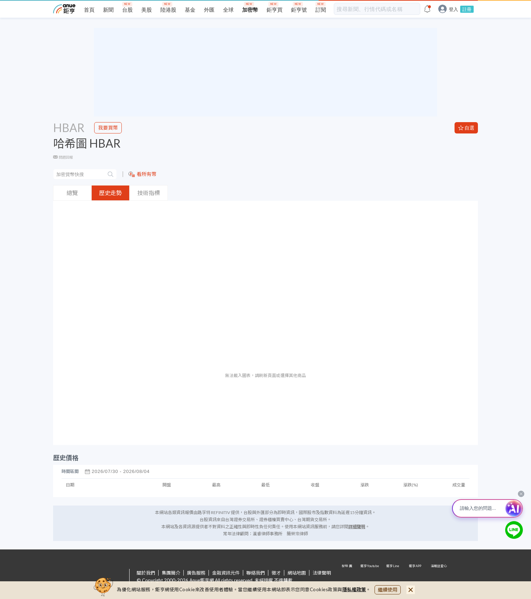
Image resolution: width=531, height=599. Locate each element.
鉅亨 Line (393, 577)
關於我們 (146, 573)
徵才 (276, 573)
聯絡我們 (255, 573)
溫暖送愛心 (438, 577)
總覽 (72, 192)
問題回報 (66, 157)
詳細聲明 (356, 526)
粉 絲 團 (347, 577)
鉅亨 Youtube (370, 577)
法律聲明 (322, 573)
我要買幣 (108, 128)
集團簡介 (171, 573)
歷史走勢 (110, 192)
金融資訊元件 (226, 573)
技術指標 (148, 192)
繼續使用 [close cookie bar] (388, 590)
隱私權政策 (354, 589)
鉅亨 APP (415, 577)
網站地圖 (296, 573)
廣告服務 (196, 573)
